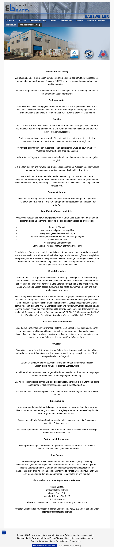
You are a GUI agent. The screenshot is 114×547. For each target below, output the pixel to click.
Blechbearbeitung (38, 21)
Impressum (11, 25)
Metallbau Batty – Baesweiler (20, 534)
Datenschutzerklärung (29, 25)
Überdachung (66, 21)
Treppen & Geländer (96, 21)
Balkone (79, 21)
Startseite (9, 21)
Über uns (22, 21)
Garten (53, 21)
